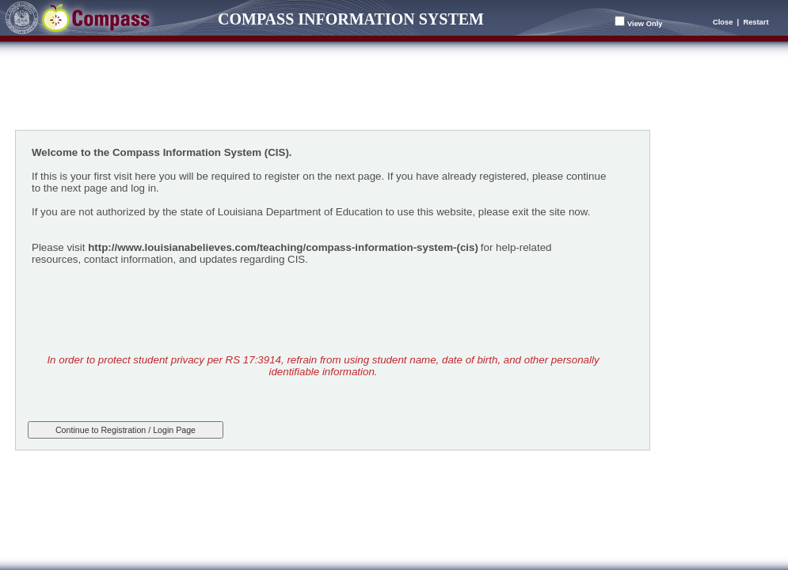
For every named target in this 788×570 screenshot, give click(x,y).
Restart (755, 22)
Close (723, 22)
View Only (644, 24)
